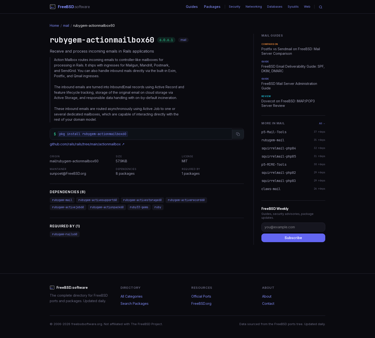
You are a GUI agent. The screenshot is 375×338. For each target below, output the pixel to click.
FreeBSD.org (201, 303)
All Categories (132, 296)
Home (54, 25)
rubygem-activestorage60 (142, 200)
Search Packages (135, 303)
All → (322, 123)
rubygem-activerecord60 (186, 200)
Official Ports (201, 296)
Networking (254, 6)
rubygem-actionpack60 (107, 207)
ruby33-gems (139, 207)
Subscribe (293, 238)
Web (307, 6)
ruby (157, 207)
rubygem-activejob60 (68, 207)
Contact (268, 303)
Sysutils (293, 6)
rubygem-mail (62, 200)
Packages (212, 7)
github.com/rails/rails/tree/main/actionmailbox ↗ (87, 144)
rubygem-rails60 (64, 234)
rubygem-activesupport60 (97, 200)
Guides (192, 7)
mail (66, 25)
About (266, 296)
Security (234, 6)
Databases (274, 6)
